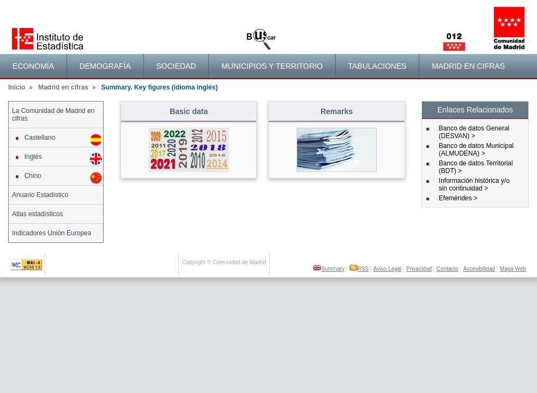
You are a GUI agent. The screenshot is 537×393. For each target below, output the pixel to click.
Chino (57, 178)
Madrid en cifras (468, 66)
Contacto (447, 269)
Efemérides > (458, 198)
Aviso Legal (387, 269)
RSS (359, 269)
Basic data (189, 111)
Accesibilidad (479, 269)
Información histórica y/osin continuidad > (474, 184)
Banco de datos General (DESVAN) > (474, 132)
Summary (329, 269)
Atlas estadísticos (37, 214)
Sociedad (176, 66)
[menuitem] (33, 66)
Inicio (20, 87)
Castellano (57, 140)
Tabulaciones (377, 66)
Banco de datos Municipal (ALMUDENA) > (476, 149)
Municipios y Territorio (272, 66)
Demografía (105, 66)
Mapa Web (513, 269)
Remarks (337, 111)
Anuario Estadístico (40, 195)
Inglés (57, 159)
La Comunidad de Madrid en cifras (53, 114)
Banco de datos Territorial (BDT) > (476, 167)
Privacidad (419, 269)
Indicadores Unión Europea (51, 233)
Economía (33, 66)
